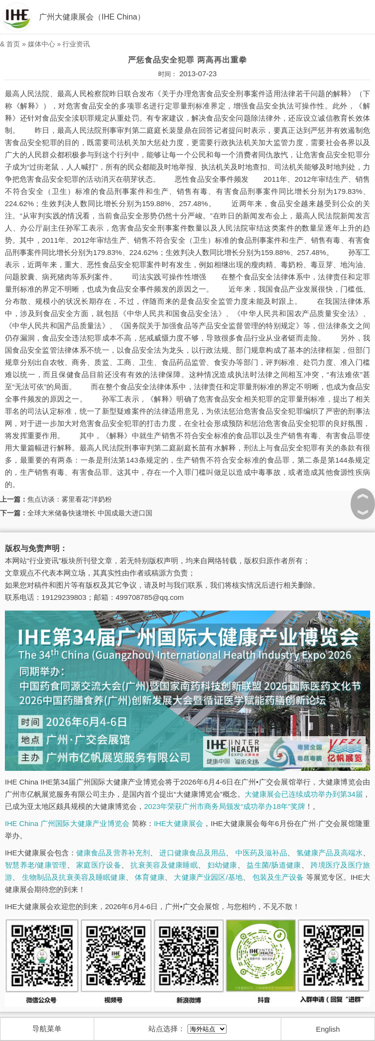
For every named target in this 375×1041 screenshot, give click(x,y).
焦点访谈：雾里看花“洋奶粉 (69, 499)
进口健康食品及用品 (192, 853)
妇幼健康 (222, 865)
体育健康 (150, 877)
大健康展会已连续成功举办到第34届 (304, 794)
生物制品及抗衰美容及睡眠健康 (73, 877)
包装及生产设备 (278, 877)
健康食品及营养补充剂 (113, 853)
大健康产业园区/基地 (208, 877)
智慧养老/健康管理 (36, 865)
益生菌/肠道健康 (274, 865)
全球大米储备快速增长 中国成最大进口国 (89, 513)
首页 (13, 44)
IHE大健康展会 (178, 823)
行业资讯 (76, 44)
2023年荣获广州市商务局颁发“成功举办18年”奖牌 (224, 806)
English (328, 1029)
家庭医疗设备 (98, 865)
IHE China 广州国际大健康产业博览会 (67, 823)
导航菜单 (47, 1028)
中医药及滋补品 (261, 853)
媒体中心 (41, 44)
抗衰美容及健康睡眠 (163, 865)
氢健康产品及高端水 (329, 853)
